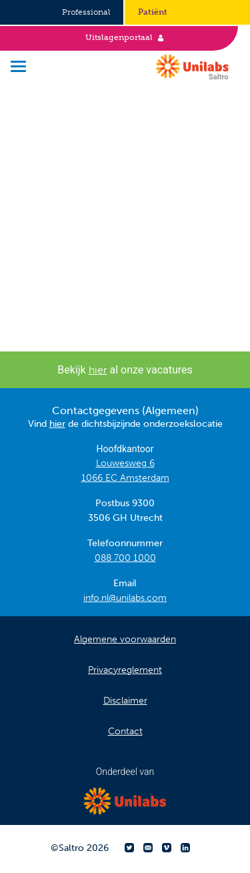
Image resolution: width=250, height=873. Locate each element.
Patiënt (152, 12)
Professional (86, 12)
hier (98, 369)
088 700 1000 (125, 558)
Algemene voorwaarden (125, 639)
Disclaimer (125, 700)
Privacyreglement (125, 670)
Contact (125, 731)
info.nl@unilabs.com (125, 598)
